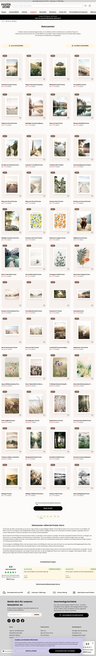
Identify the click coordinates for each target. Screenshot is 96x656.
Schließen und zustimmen (65, 651)
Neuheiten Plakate (14, 635)
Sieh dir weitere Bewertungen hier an (48, 584)
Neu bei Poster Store (47, 633)
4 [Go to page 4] (50, 516)
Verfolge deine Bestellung (79, 630)
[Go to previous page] (37, 516)
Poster (9, 21)
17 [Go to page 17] (54, 516)
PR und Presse (45, 635)
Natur (15, 21)
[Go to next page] (58, 516)
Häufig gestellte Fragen (79, 635)
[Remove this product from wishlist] (20, 79)
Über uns (43, 630)
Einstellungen (31, 651)
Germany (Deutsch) (10, 651)
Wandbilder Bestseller (15, 633)
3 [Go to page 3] (47, 516)
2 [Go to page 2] (44, 516)
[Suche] (81, 6)
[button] (87, 648)
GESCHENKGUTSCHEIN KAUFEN (71, 615)
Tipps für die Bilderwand (16, 630)
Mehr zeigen (48, 508)
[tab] (85, 5)
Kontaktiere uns (76, 633)
